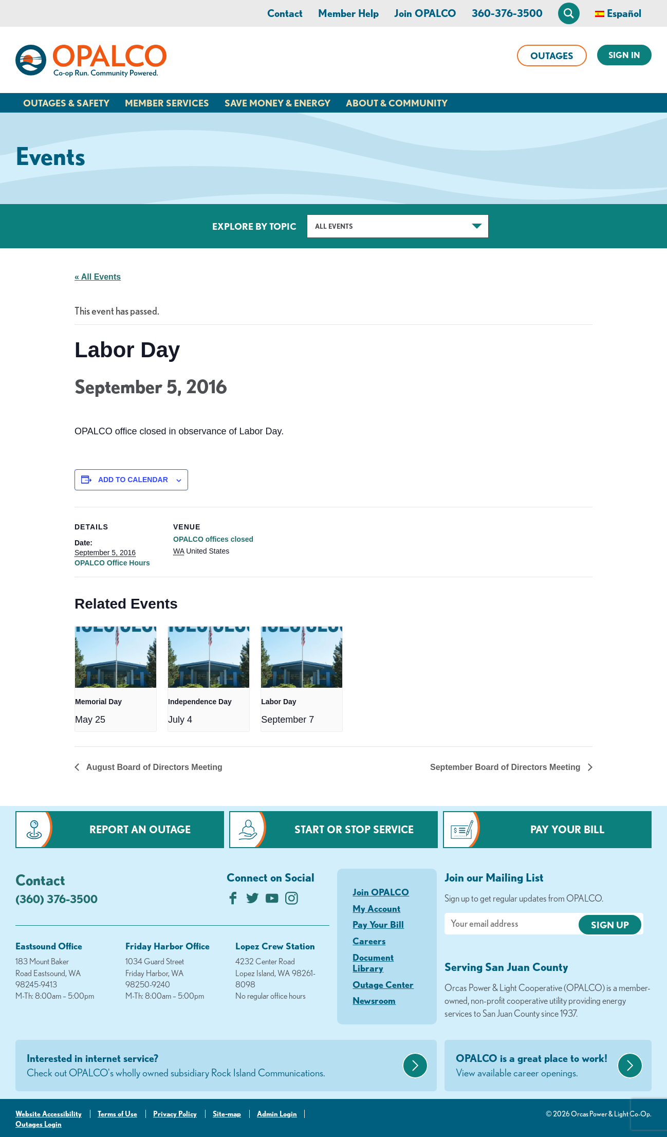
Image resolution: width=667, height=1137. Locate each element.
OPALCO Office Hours (112, 563)
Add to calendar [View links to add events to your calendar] (133, 479)
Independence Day (200, 702)
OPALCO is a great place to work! (535, 1066)
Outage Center (383, 984)
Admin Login (277, 1114)
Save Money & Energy (277, 103)
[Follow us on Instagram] (291, 901)
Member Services (167, 103)
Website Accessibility (48, 1114)
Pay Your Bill (567, 829)
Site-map (227, 1114)
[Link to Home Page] (90, 63)
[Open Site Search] (569, 13)
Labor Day (278, 702)
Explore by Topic (254, 226)
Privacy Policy (175, 1114)
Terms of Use (117, 1114)
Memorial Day (98, 702)
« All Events (98, 276)
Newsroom (374, 1000)
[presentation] (115, 657)
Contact (285, 13)
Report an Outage (140, 829)
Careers (369, 941)
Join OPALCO (425, 13)
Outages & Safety (66, 103)
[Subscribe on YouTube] (272, 901)
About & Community (397, 103)
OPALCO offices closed (213, 539)
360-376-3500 (507, 13)
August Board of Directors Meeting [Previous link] (153, 767)
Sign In (624, 55)
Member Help (348, 13)
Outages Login (38, 1124)
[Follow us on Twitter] (252, 901)
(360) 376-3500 (56, 898)
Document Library (373, 963)
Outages (551, 55)
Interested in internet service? (213, 1066)
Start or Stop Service (354, 829)
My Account (376, 908)
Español (624, 13)
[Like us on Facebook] (233, 901)
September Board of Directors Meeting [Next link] (506, 767)
